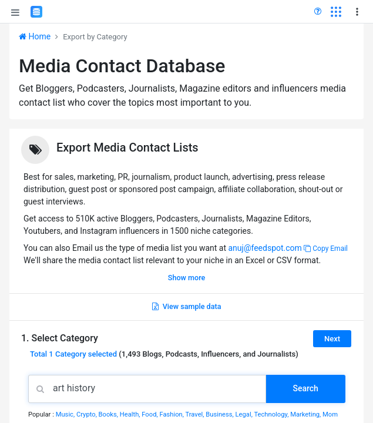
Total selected (73, 354)
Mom (330, 414)
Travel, (195, 414)
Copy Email (326, 248)
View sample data (186, 306)
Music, (66, 414)
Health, (131, 414)
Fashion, (172, 414)
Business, (220, 414)
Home (35, 36)
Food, (150, 414)
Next (332, 338)
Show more (186, 277)
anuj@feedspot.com (264, 248)
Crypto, (87, 414)
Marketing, (306, 414)
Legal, (245, 414)
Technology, (272, 414)
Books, (109, 414)
